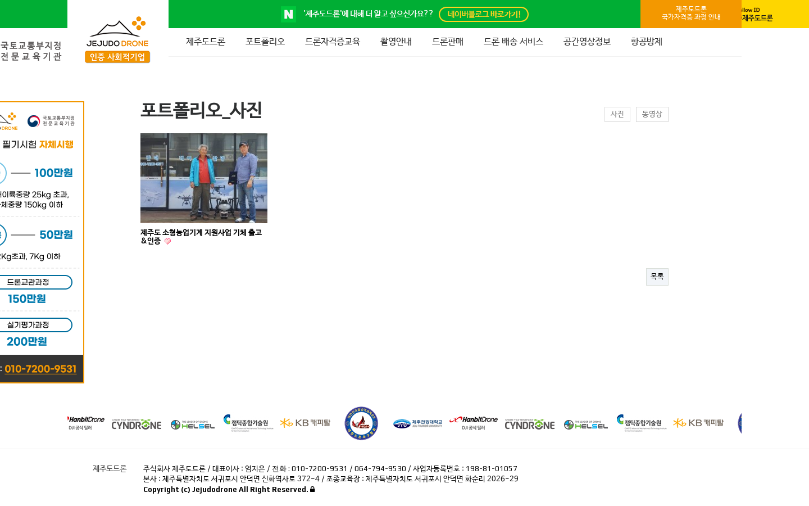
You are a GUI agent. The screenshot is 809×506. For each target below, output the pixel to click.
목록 (657, 277)
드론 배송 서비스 (513, 42)
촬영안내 (396, 42)
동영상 (652, 114)
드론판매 (447, 42)
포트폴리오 (265, 42)
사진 (617, 114)
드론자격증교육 (332, 42)
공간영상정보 (587, 42)
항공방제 (646, 42)
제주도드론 (205, 42)
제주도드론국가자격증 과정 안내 (691, 13)
